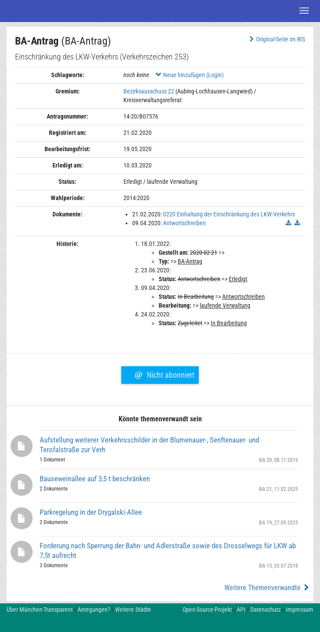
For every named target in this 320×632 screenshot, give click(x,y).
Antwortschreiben (184, 223)
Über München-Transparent (40, 609)
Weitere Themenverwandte (266, 588)
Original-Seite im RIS (276, 39)
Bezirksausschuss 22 (148, 91)
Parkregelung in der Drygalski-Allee (91, 512)
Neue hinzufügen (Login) (189, 74)
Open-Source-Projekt (207, 609)
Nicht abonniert (164, 373)
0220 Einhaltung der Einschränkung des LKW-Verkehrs (229, 214)
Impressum (299, 609)
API (241, 609)
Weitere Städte (133, 609)
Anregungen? (94, 609)
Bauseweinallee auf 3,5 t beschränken (95, 478)
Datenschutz (265, 609)
